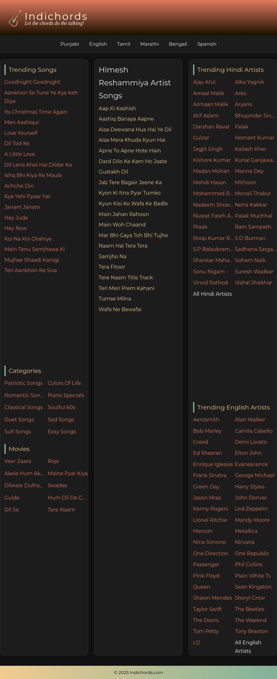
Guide (12, 498)
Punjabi (70, 44)
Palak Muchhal (253, 216)
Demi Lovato (251, 442)
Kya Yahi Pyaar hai (27, 196)
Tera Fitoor (112, 267)
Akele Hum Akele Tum (24, 473)
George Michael (254, 475)
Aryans (243, 104)
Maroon (203, 531)
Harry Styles (249, 487)
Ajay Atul (204, 82)
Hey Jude (16, 218)
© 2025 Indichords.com (138, 672)
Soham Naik (250, 260)
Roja (53, 461)
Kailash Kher (250, 149)
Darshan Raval (211, 127)
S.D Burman (250, 238)
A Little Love (19, 154)
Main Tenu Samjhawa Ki (34, 249)
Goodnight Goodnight (32, 82)
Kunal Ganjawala (256, 160)
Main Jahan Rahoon (124, 214)
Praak (200, 227)
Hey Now (15, 228)
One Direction (210, 553)
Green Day (206, 487)
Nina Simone (209, 542)
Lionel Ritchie (210, 520)
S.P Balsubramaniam (214, 249)
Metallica (246, 531)
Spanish (207, 44)
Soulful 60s (61, 407)
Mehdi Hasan (210, 182)
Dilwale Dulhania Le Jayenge (24, 485)
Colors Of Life (64, 383)
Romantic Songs (24, 395)
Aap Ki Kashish (117, 108)
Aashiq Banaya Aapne (126, 119)
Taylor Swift (207, 609)
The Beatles (249, 609)
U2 (196, 643)
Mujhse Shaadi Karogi (31, 260)
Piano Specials (66, 395)
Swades (57, 485)
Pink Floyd (206, 576)
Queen (201, 587)
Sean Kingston (253, 587)
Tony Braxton (251, 631)
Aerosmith (206, 420)
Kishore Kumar (212, 160)
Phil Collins (248, 565)
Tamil (123, 44)
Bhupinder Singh (256, 116)
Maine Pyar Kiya (68, 473)
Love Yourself (21, 133)
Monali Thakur (253, 194)
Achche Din (19, 186)
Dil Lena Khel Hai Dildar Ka (38, 165)
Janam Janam (22, 207)
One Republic (252, 553)
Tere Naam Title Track (126, 278)
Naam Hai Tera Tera (123, 246)
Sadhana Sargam (256, 249)
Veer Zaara (17, 461)
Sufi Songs (17, 432)
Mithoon (245, 182)
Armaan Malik (210, 104)
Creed (200, 442)
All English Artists (248, 647)
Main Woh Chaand (122, 225)
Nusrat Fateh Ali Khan (214, 216)
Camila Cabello (254, 431)
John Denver (251, 498)
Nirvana (244, 542)
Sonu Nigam (209, 272)
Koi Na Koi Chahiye (28, 239)
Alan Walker (250, 420)
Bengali (178, 44)
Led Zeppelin (251, 509)
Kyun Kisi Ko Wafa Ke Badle (133, 204)
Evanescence (251, 464)
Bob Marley (207, 431)
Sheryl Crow (250, 598)
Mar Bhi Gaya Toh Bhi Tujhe (133, 235)
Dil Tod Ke (17, 143)
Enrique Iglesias (213, 464)
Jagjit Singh (208, 149)
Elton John (248, 453)
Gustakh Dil (113, 172)
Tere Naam (61, 510)
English (98, 44)
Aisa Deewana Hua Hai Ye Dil (135, 130)
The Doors (206, 620)
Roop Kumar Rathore (214, 238)
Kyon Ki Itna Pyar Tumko (130, 193)
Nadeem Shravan (214, 205)
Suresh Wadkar (254, 272)
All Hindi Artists (212, 294)
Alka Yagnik (249, 82)
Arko (240, 93)
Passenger (206, 565)
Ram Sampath (253, 227)
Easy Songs (62, 432)
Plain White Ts (252, 576)
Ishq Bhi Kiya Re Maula (33, 175)
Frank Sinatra (210, 475)
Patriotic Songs (23, 383)
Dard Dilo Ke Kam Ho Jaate (133, 161)
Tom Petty (206, 631)
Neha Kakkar (251, 205)
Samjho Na (113, 257)
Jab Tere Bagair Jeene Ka (130, 182)
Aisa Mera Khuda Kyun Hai (132, 140)
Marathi (149, 44)
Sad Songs (61, 420)
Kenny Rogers (210, 509)
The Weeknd (251, 620)
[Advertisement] (46, 320)
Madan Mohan (211, 171)
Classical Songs (23, 407)
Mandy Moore (252, 520)
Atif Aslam (206, 116)
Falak (241, 127)
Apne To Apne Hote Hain (130, 151)
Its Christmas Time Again (36, 112)
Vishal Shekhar (253, 283)
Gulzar (201, 138)
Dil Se (11, 510)
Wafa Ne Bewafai (120, 309)
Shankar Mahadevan (214, 260)
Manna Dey (249, 171)
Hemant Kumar (254, 138)
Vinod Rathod (210, 283)
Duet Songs (19, 420)
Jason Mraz (207, 498)
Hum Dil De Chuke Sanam (68, 498)
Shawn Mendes (212, 598)
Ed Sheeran (207, 453)
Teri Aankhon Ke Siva (30, 270)
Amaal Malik (208, 93)
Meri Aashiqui (21, 122)
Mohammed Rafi (214, 194)
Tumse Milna (115, 299)
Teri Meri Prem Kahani (127, 288)
